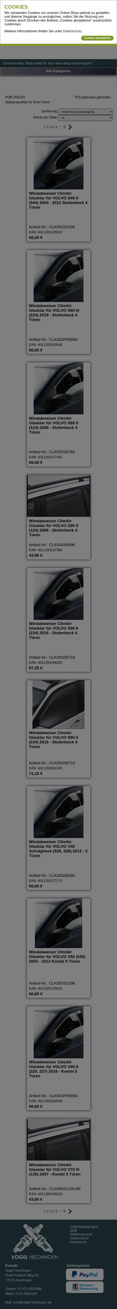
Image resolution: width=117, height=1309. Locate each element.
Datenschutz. (73, 31)
